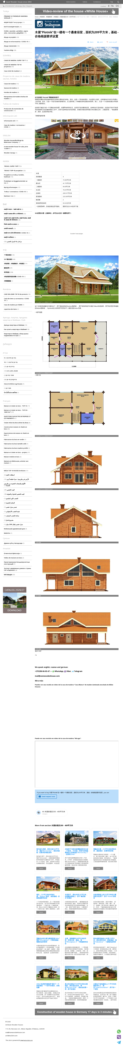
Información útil (11, 121)
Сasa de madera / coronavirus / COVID (14, 126)
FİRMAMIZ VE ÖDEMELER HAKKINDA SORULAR (16, 17)
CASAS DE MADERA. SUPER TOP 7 (16, 60)
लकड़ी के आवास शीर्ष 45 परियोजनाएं (15, 214)
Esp (111, 2)
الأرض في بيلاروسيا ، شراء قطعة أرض (16, 479)
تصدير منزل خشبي (10, 507)
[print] (100, 42)
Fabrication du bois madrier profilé (17, 448)
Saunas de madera (11, 88)
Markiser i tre (9, 196)
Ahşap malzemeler (11, 46)
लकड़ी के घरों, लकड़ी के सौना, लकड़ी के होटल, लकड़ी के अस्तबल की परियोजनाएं (17, 219)
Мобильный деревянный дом (15, 529)
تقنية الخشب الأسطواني (12, 511)
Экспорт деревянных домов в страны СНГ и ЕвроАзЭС (17, 569)
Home (36, 17)
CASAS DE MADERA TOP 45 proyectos (12, 66)
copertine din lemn (11, 309)
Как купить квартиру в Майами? (16, 329)
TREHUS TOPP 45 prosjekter (14, 170)
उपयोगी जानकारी (10, 228)
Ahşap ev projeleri (11, 37)
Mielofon (8, 533)
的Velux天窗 (77, 308)
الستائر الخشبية (9, 503)
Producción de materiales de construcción (13, 110)
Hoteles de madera (11, 92)
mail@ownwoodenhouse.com (47, 676)
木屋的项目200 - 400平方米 (67, 17)
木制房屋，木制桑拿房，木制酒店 (15, 263)
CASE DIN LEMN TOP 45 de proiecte (17, 294)
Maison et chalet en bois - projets (17, 452)
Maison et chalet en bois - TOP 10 (17, 406)
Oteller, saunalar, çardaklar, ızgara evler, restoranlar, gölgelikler (16, 32)
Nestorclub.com (28, 1040)
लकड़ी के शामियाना (10, 237)
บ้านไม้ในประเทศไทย (11, 392)
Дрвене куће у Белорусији (14, 543)
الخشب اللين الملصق (11, 498)
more (41, 868)
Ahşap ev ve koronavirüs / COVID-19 (17, 42)
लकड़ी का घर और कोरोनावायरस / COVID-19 (17, 233)
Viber (23, 6)
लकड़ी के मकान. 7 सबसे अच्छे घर (13, 209)
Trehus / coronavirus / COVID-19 (16, 192)
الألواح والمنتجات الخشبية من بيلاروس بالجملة (14, 485)
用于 (80, 306)
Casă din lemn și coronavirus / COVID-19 (16, 299)
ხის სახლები (9, 574)
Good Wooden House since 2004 (17, 2)
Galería (85, 2)
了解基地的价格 (40, 116)
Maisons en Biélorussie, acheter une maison (16, 462)
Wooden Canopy (10, 153)
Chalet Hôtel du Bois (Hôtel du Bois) (17, 423)
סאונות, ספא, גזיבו (11, 371)
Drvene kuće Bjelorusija (13, 553)
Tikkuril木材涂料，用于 (100, 306)
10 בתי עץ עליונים (11, 362)
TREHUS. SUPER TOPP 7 (12, 166)
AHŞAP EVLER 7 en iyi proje (14, 22)
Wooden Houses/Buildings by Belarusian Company (14, 141)
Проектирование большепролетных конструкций (17, 563)
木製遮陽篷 (8, 281)
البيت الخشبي (9, 490)
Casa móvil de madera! (13, 71)
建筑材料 (8, 268)
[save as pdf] (112, 42)
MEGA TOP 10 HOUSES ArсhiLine (16, 471)
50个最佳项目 (9, 259)
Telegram (29, 6)
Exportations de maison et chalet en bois (16, 434)
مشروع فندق (8, 520)
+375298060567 (9, 6)
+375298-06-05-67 (42, 671)
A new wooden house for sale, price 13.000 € (16, 147)
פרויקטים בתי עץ (10, 379)
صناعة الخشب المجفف (11, 516)
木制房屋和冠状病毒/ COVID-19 (14, 276)
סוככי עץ (7, 388)
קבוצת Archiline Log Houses (14, 384)
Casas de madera (11, 84)
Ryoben (50, 308)
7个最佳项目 (9, 255)
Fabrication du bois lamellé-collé (16, 444)
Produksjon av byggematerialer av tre (15, 182)
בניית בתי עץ (9, 366)
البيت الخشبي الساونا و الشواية (14, 494)
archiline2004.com (11, 1036)
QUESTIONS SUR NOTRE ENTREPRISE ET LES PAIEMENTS (17, 417)
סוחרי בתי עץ (9, 375)
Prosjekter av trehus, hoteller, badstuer (14, 176)
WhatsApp (19, 6)
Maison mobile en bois (12, 457)
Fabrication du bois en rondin (15, 439)
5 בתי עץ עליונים (10, 358)
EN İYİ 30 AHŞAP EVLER (13, 27)
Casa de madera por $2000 (14, 305)
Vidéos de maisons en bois (14, 558)
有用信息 (8, 272)
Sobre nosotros (70, 2)
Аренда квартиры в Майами (15, 325)
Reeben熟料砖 (72, 306)
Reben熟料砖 (40, 308)
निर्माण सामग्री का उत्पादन (11, 224)
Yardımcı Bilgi (10, 50)
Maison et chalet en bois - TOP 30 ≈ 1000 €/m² (16, 411)
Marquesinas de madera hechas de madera (16, 97)
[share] (90, 42)
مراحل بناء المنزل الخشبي (13, 241)
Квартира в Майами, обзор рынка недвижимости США (16, 335)
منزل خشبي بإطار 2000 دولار (13, 524)
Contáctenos (97, 2)
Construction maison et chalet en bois (15, 428)
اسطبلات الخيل (9, 475)
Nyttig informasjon (12, 187)
